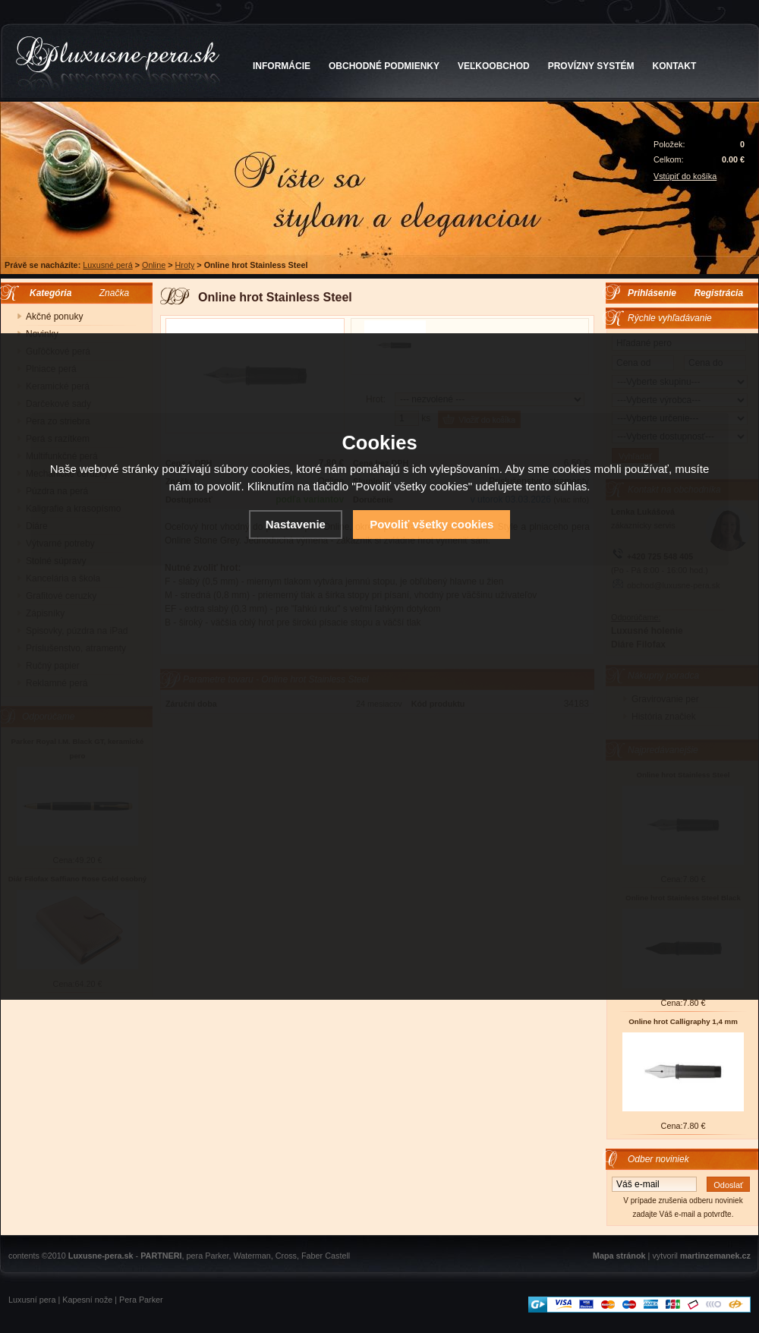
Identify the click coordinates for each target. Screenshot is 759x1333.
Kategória (46, 293)
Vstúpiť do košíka (684, 176)
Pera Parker (141, 1299)
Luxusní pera (31, 1299)
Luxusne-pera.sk (101, 1255)
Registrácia (718, 293)
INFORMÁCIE (281, 66)
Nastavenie (296, 524)
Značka (114, 293)
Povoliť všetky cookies (431, 524)
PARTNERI (160, 1255)
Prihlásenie (652, 293)
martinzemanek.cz (715, 1255)
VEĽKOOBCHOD (494, 66)
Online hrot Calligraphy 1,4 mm (683, 1021)
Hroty (185, 264)
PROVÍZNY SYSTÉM (591, 66)
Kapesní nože (87, 1299)
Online (153, 264)
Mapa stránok (619, 1255)
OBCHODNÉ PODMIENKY (384, 66)
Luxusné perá (107, 264)
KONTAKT (675, 66)
